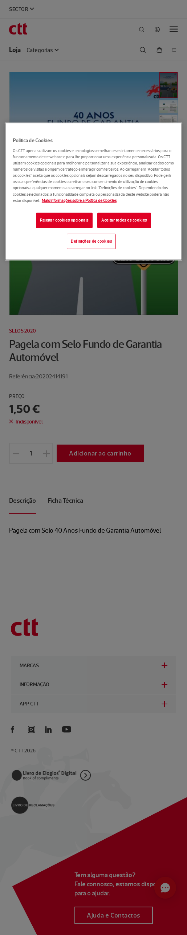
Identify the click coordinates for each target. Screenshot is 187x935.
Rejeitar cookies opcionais (64, 219)
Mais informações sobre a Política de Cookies (79, 200)
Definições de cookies (91, 240)
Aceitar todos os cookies (124, 219)
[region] (93, 191)
